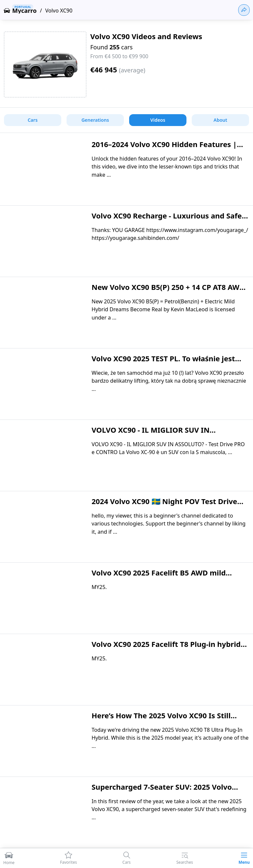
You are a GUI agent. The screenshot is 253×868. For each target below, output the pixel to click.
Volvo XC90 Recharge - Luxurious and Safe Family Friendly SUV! (167, 220)
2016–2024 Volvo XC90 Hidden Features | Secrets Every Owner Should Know (164, 149)
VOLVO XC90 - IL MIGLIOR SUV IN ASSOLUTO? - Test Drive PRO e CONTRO (161, 435)
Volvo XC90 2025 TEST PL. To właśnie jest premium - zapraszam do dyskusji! (163, 363)
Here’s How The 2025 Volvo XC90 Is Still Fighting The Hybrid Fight (161, 720)
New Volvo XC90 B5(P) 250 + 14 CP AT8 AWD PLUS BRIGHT (168, 292)
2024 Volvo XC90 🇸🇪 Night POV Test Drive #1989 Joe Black (164, 506)
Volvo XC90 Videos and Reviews (146, 36)
